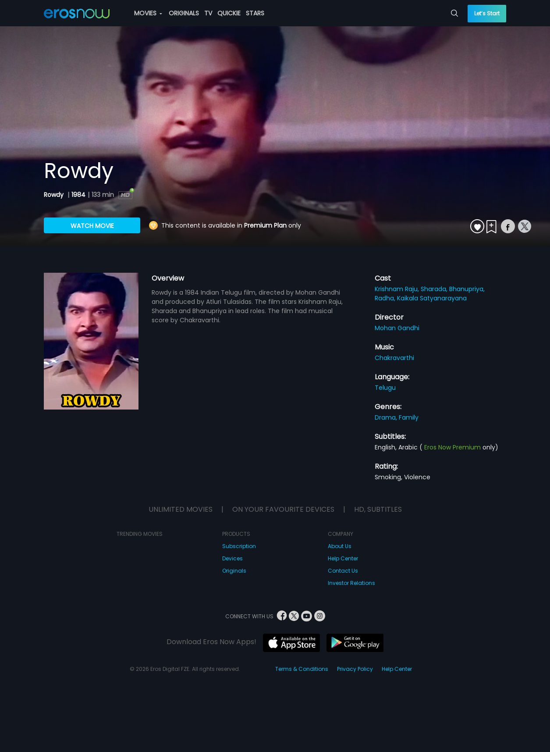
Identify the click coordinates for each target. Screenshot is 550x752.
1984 (78, 194)
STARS (255, 13)
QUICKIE (229, 13)
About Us (339, 546)
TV (208, 13)
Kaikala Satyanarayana (432, 298)
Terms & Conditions (301, 669)
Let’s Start (487, 13)
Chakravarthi (394, 357)
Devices (232, 558)
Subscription (239, 546)
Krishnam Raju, (398, 289)
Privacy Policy (355, 669)
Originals (234, 570)
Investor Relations (351, 583)
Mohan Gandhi (397, 328)
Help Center (343, 558)
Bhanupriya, (467, 289)
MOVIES (148, 13)
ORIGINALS (184, 13)
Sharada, (435, 289)
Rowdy (54, 194)
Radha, (386, 298)
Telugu (385, 387)
